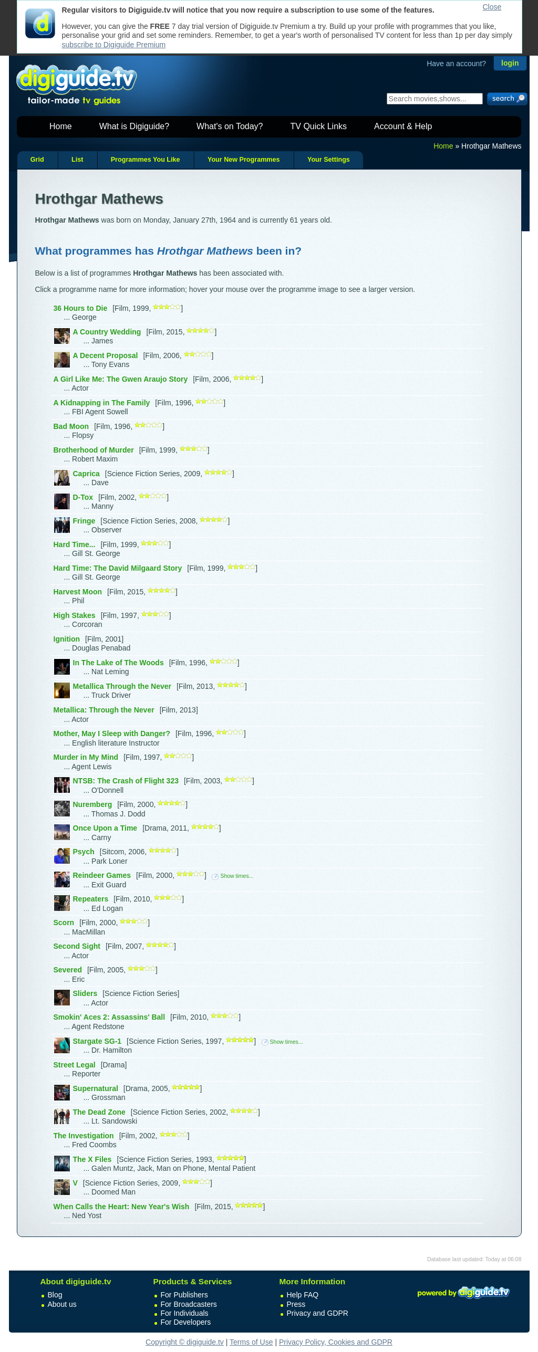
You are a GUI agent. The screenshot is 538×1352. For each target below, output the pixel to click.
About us (62, 1304)
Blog (55, 1295)
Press (296, 1304)
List (77, 159)
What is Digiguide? (134, 126)
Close (492, 7)
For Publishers (184, 1295)
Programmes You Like (145, 159)
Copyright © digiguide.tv (185, 1342)
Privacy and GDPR (317, 1313)
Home (60, 126)
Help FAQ (303, 1295)
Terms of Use (251, 1342)
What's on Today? (229, 126)
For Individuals (185, 1313)
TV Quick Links (318, 126)
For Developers (186, 1322)
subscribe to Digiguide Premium (114, 44)
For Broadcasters (189, 1304)
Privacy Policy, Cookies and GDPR (335, 1342)
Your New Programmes (244, 159)
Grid (37, 159)
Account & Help (403, 126)
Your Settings (328, 159)
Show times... (232, 876)
